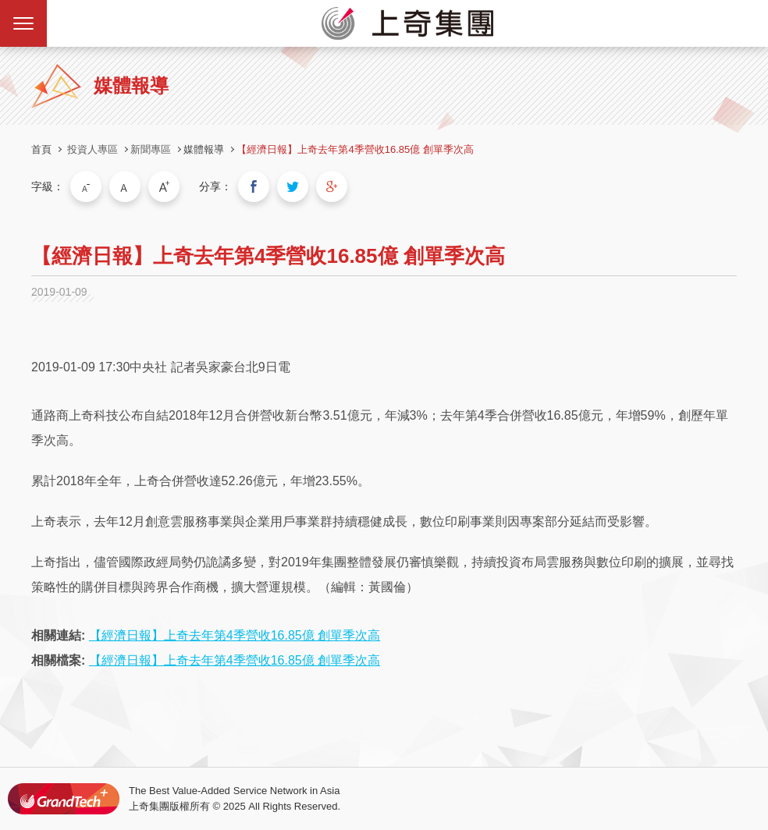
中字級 (124, 186)
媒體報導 (203, 149)
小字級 (85, 186)
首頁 (41, 149)
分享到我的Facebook (253, 186)
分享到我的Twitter (292, 186)
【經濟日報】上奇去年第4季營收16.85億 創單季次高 (354, 149)
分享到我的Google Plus (331, 186)
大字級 (164, 186)
